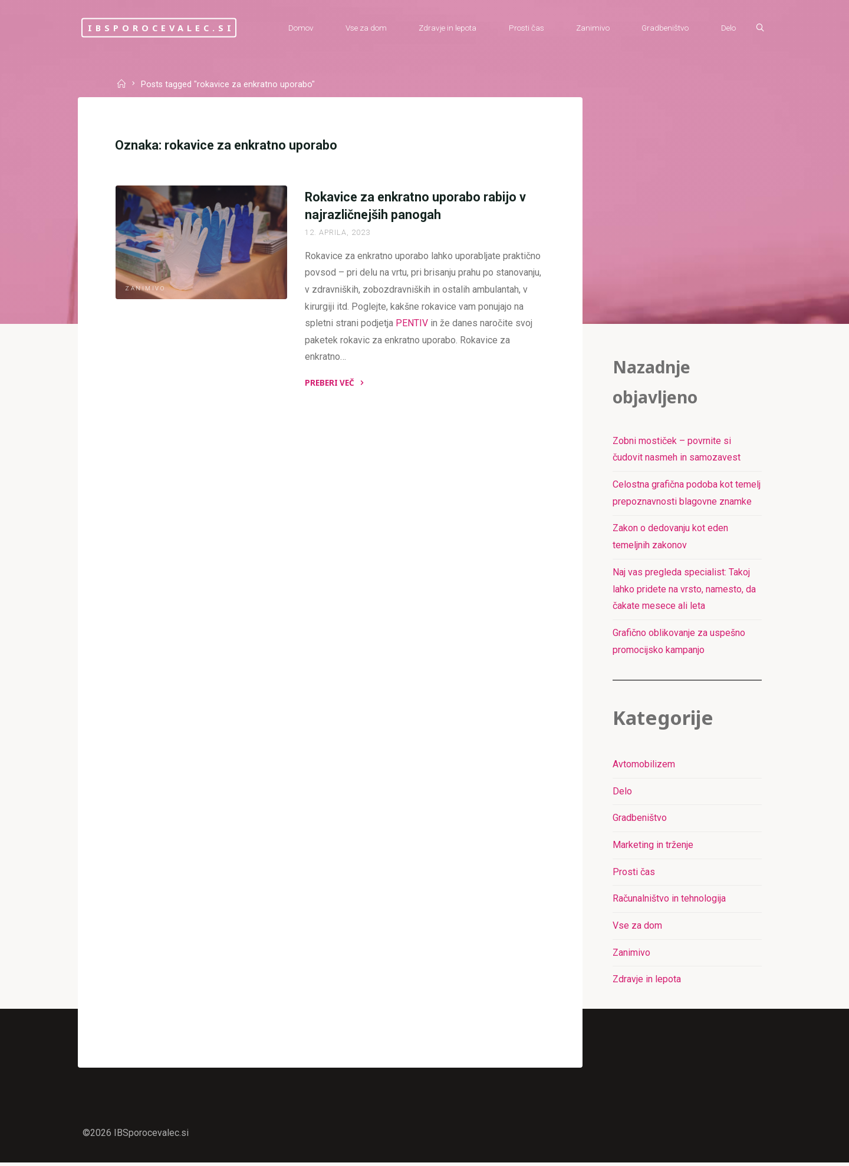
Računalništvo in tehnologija (669, 901)
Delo (622, 793)
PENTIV (412, 324)
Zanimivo (146, 289)
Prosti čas (634, 874)
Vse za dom (637, 928)
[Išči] (758, 28)
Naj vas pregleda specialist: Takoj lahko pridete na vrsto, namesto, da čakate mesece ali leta (684, 590)
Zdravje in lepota (647, 982)
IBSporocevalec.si (169, 27)
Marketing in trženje (653, 847)
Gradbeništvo (640, 820)
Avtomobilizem (644, 766)
